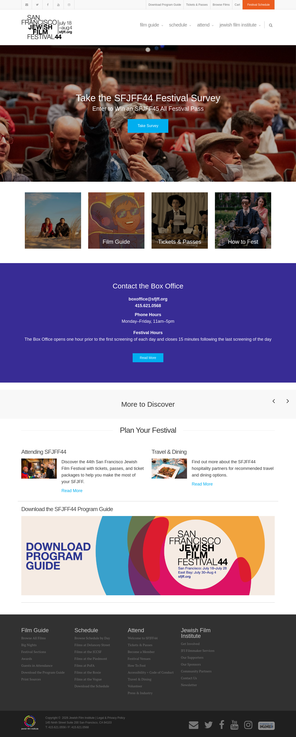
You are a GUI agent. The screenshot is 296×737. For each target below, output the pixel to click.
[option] (148, 113)
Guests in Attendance (36, 665)
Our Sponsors (191, 664)
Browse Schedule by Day (92, 638)
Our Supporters (192, 657)
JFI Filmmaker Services (197, 650)
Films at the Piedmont (90, 658)
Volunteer (135, 686)
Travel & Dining (139, 679)
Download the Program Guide (43, 672)
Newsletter (189, 685)
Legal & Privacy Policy (111, 717)
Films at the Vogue (88, 679)
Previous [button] (273, 407)
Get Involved (190, 643)
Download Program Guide (164, 4)
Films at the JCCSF (88, 651)
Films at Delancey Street (92, 645)
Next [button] (287, 407)
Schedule (180, 24)
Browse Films (221, 4)
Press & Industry (140, 693)
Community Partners (196, 671)
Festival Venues (139, 658)
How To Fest (137, 665)
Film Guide (151, 24)
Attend (205, 24)
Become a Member (141, 651)
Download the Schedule (91, 686)
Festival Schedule (258, 4)
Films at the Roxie (87, 672)
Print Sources (31, 679)
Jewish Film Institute (240, 24)
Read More (148, 358)
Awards (26, 658)
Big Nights (29, 645)
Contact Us (189, 678)
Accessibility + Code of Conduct (151, 672)
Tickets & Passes (197, 4)
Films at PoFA (84, 665)
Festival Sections (33, 651)
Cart (237, 4)
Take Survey (148, 126)
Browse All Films (33, 638)
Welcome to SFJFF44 (142, 638)
